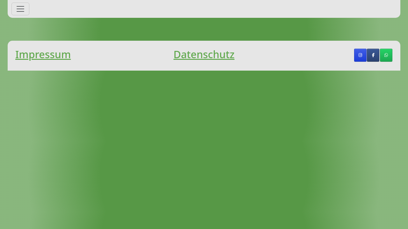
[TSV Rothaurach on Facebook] (373, 55)
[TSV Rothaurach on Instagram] (360, 55)
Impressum (43, 54)
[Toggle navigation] (20, 9)
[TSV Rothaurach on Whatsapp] (386, 55)
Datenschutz (203, 54)
